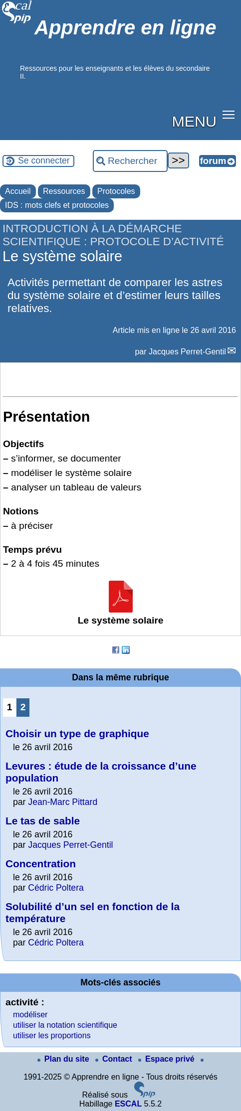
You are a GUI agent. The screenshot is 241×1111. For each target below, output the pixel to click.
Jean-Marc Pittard (62, 802)
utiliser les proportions (52, 1035)
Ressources (64, 191)
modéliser (30, 1014)
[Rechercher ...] (130, 161)
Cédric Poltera (55, 888)
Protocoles (116, 191)
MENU (194, 121)
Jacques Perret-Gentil (187, 351)
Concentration (40, 863)
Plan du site (64, 1059)
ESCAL (128, 1104)
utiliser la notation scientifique (65, 1025)
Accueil (18, 191)
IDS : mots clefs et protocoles (57, 205)
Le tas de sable (42, 820)
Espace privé (167, 1059)
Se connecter (44, 160)
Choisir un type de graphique (77, 733)
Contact (114, 1059)
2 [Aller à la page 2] (23, 707)
